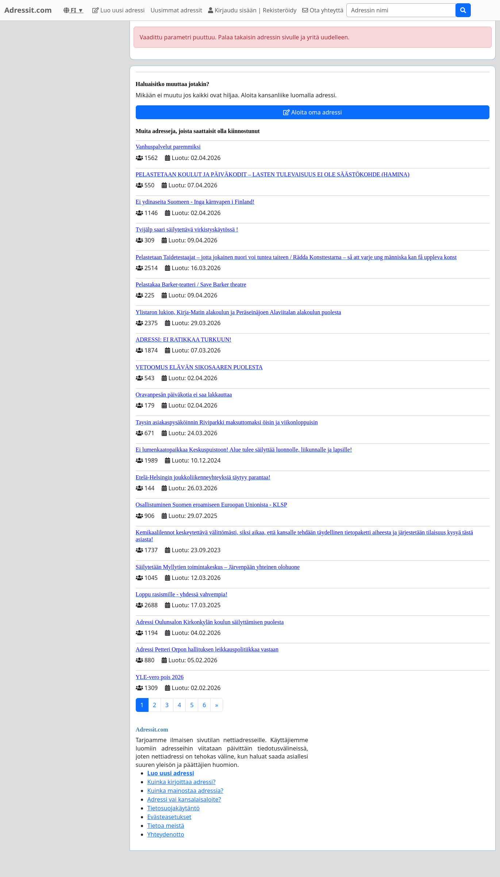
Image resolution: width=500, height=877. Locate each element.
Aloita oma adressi (312, 112)
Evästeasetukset (169, 817)
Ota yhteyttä (322, 10)
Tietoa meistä (165, 826)
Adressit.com (28, 10)
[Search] (401, 10)
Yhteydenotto (165, 834)
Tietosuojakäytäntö (173, 808)
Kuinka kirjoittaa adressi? (181, 782)
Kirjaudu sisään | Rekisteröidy (252, 10)
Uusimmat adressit (176, 10)
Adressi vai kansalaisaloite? (184, 799)
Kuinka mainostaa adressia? (185, 791)
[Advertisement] (59, 130)
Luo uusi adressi (118, 10)
